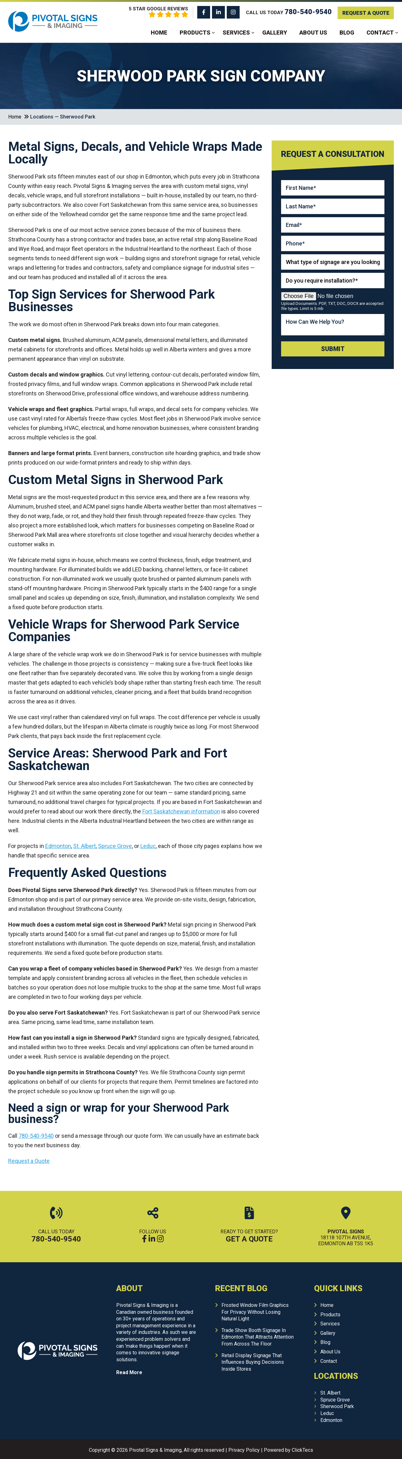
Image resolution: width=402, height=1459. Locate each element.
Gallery (274, 32)
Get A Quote (249, 1238)
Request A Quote (364, 12)
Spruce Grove (335, 1399)
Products (195, 32)
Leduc (327, 1413)
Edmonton (331, 1420)
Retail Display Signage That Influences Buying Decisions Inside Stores (252, 1361)
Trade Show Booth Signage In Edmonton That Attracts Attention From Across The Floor (257, 1336)
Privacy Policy (244, 1449)
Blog (347, 32)
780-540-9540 (56, 1238)
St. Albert (330, 1392)
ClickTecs (302, 1449)
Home (159, 32)
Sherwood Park (337, 1406)
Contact (380, 32)
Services (236, 32)
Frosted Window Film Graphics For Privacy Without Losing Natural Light (255, 1311)
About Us (313, 32)
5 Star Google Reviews (149, 12)
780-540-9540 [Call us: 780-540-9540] (304, 11)
